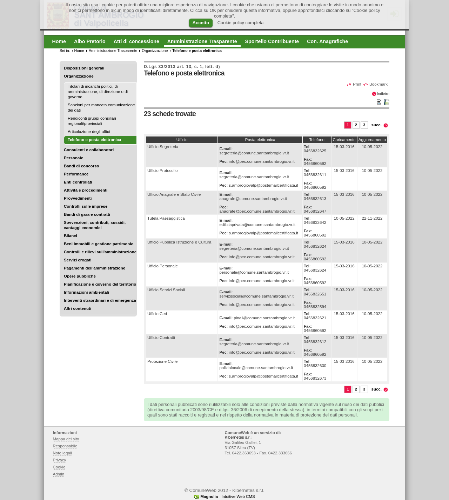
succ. (376, 125)
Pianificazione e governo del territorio (100, 284)
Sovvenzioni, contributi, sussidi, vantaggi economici (95, 225)
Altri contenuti (77, 308)
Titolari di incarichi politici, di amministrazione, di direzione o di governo (98, 91)
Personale (73, 158)
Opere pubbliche (80, 276)
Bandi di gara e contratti (87, 214)
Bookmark (378, 84)
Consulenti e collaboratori (89, 150)
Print (357, 84)
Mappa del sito (66, 439)
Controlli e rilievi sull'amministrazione (100, 252)
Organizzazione (79, 76)
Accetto (201, 22)
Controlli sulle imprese (85, 206)
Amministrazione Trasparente (113, 50)
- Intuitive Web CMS (227, 496)
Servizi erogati (78, 260)
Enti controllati (78, 182)
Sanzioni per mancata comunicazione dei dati (101, 107)
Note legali (62, 453)
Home (79, 50)
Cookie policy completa (240, 22)
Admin (59, 474)
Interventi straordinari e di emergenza (100, 300)
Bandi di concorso (81, 166)
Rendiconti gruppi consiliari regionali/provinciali (92, 121)
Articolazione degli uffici (89, 131)
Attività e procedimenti (85, 190)
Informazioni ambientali (86, 292)
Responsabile (65, 446)
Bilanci (70, 236)
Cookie (59, 467)
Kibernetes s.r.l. (239, 437)
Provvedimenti (78, 198)
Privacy (59, 460)
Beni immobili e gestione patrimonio (99, 244)
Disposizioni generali (84, 68)
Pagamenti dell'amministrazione (94, 268)
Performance (76, 174)
